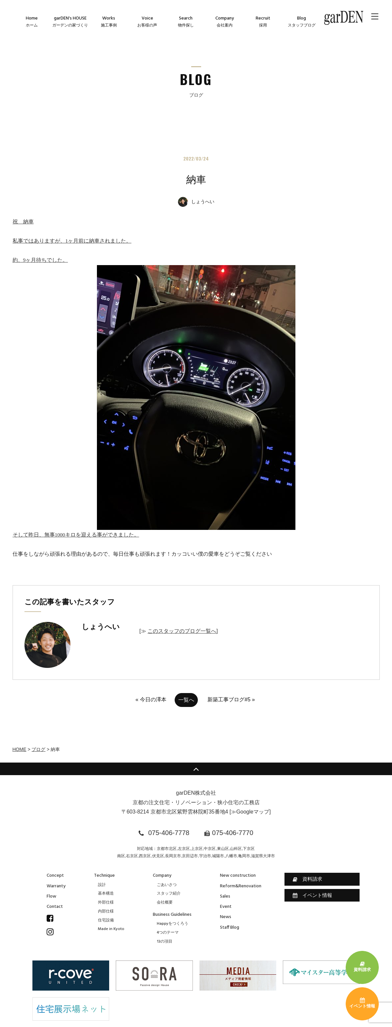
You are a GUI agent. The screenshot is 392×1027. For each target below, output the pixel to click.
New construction (238, 875)
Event (226, 906)
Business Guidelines (172, 914)
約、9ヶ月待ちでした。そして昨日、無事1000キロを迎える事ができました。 (154, 397)
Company (162, 875)
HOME (19, 749)
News (225, 917)
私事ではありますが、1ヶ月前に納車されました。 (72, 241)
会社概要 (165, 902)
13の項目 (164, 941)
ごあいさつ (167, 885)
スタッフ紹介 (169, 893)
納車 (196, 179)
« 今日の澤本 (151, 699)
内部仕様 (106, 911)
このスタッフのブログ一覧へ (182, 631)
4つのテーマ (168, 932)
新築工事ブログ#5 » (231, 699)
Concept (55, 875)
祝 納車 (23, 221)
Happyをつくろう (172, 923)
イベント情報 (312, 895)
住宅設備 (106, 920)
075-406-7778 (169, 832)
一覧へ (186, 700)
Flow (51, 896)
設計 (102, 885)
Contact (55, 906)
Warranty (56, 886)
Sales (225, 896)
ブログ (38, 749)
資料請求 (307, 879)
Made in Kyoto (111, 929)
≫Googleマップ (250, 812)
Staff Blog (229, 927)
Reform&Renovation (240, 886)
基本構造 (106, 893)
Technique (104, 875)
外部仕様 (106, 902)
